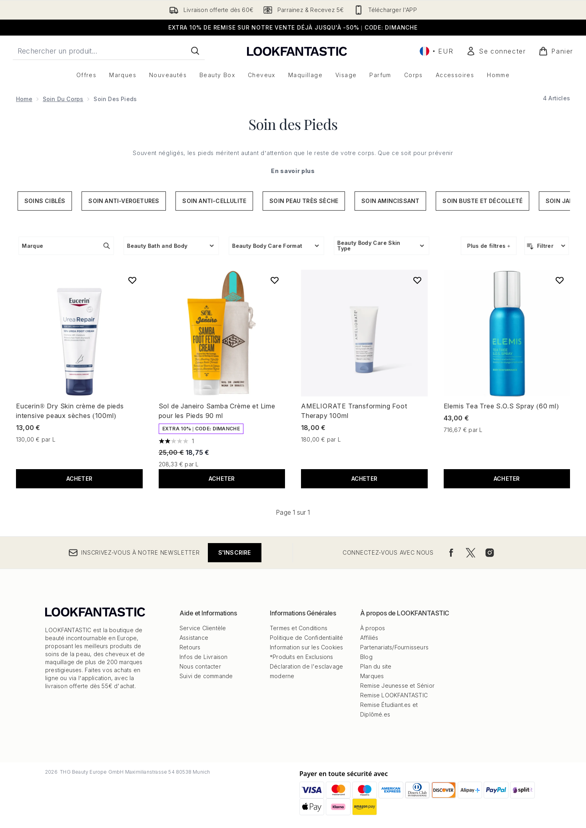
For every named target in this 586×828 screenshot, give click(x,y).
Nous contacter (200, 666)
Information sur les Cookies (306, 647)
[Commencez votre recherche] (109, 51)
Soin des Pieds (293, 123)
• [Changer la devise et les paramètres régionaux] (436, 51)
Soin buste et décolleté (482, 200)
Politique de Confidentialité (306, 637)
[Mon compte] (496, 51)
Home (24, 99)
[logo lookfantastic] (297, 51)
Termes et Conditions (298, 628)
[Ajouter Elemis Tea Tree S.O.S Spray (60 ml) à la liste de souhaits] (559, 280)
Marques (372, 676)
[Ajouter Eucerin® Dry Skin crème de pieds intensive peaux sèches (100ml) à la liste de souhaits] (132, 280)
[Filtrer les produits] (546, 245)
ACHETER (79, 478)
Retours (189, 647)
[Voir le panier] (555, 51)
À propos (372, 628)
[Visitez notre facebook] (451, 552)
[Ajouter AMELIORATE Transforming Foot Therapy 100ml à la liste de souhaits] (417, 280)
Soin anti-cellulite (214, 200)
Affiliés (369, 637)
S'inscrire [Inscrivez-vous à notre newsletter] (234, 552)
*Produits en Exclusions (301, 656)
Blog (366, 656)
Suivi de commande (206, 676)
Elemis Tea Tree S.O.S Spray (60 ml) (501, 406)
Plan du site (375, 666)
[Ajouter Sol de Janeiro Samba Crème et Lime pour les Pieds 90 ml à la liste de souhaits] (274, 280)
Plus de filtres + (488, 245)
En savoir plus (293, 170)
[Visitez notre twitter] (470, 552)
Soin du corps (63, 99)
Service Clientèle (202, 628)
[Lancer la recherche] (195, 51)
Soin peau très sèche (303, 200)
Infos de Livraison (203, 656)
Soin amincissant (390, 200)
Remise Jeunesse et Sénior (397, 685)
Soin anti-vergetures (123, 200)
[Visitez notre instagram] (489, 552)
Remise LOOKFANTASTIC (394, 695)
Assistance (193, 637)
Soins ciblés (44, 200)
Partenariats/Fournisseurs (394, 647)
